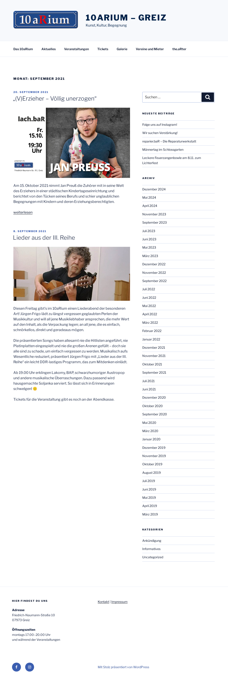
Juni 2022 (149, 297)
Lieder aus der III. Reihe (44, 237)
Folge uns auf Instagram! (159, 124)
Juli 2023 (148, 231)
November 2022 (154, 272)
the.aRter (179, 49)
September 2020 (154, 414)
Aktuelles (48, 49)
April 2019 (149, 506)
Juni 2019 (149, 489)
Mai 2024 (149, 197)
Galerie (122, 49)
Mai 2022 (149, 306)
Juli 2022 (148, 289)
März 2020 (150, 431)
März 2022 (150, 322)
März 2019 (150, 514)
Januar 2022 (151, 339)
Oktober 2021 (152, 364)
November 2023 (154, 214)
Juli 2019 (148, 481)
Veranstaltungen (76, 49)
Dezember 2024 (154, 189)
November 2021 (154, 356)
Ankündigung (151, 540)
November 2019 (154, 456)
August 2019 (151, 472)
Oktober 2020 (152, 406)
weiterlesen (23, 212)
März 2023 (150, 256)
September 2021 (154, 372)
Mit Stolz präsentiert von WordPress (123, 667)
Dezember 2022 (153, 264)
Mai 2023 (149, 247)
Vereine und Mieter (150, 49)
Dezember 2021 (153, 347)
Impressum (119, 602)
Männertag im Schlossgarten (162, 149)
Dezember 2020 (154, 397)
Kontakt (103, 602)
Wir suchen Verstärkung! (159, 133)
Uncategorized (152, 557)
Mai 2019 (149, 497)
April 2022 (149, 314)
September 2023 (154, 222)
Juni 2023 (149, 239)
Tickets (102, 49)
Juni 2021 (149, 389)
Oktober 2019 (152, 464)
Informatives (151, 549)
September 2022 (154, 281)
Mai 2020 (149, 423)
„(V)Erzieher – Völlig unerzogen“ (55, 98)
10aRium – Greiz (126, 18)
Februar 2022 (151, 331)
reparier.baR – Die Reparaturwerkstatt (169, 141)
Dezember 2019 (153, 447)
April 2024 (149, 206)
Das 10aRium (23, 49)
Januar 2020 (151, 439)
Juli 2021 (148, 381)
